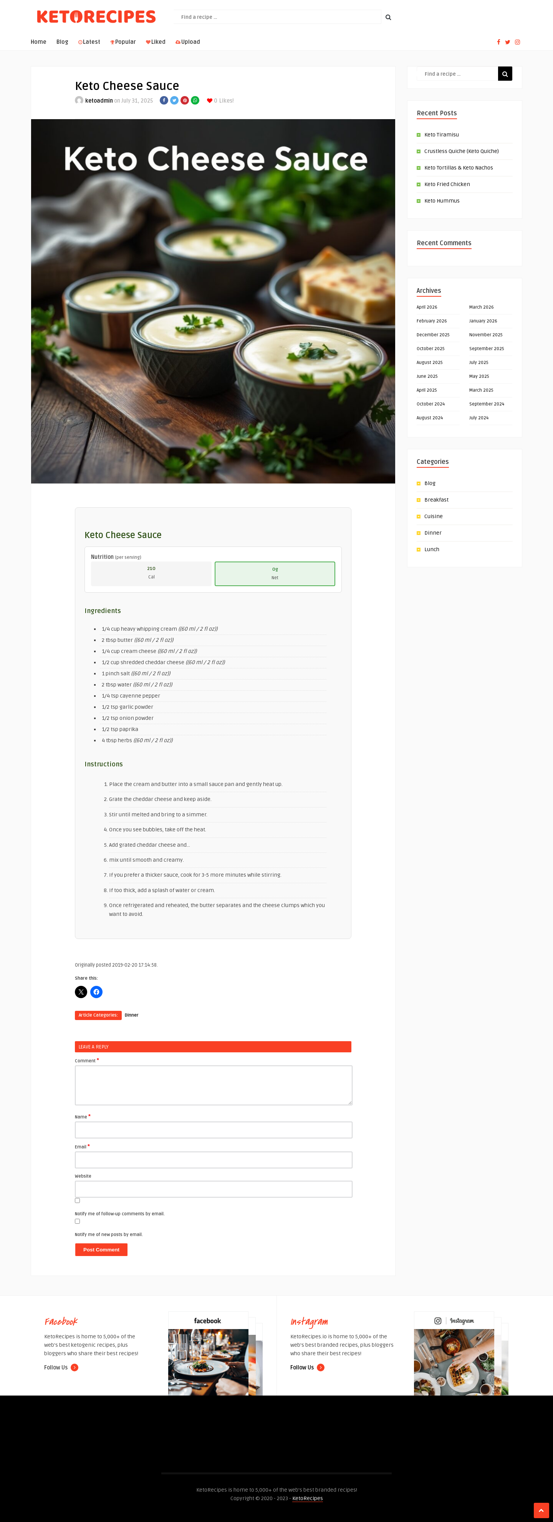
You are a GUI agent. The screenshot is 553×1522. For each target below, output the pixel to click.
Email (82, 1146)
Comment (87, 1060)
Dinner (132, 1015)
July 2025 (478, 363)
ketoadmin (99, 101)
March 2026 (481, 307)
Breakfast (436, 500)
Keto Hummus (442, 201)
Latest (89, 42)
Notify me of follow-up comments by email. (120, 1213)
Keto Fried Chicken (447, 184)
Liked (156, 42)
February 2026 (432, 321)
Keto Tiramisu (441, 134)
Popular (123, 42)
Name (83, 1116)
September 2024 (486, 404)
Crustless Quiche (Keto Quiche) (461, 151)
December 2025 (433, 335)
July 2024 (478, 418)
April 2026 (427, 307)
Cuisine (433, 516)
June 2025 (427, 376)
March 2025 (481, 390)
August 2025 (430, 363)
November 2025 (486, 335)
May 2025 (479, 376)
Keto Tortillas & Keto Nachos (458, 167)
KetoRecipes (307, 1498)
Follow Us (61, 1367)
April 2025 (427, 390)
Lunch (431, 549)
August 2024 (430, 418)
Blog (62, 42)
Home (38, 42)
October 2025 (431, 349)
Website (83, 1176)
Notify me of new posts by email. (109, 1234)
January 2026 (483, 321)
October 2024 (431, 404)
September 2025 (486, 349)
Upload (188, 42)
